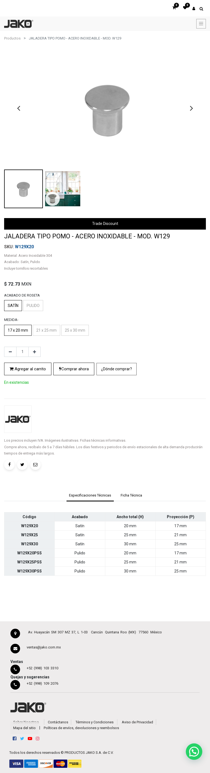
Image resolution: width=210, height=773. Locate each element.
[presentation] (18, 108)
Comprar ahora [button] (74, 368)
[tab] (90, 496)
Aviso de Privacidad (137, 722)
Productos (12, 38)
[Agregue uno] (34, 352)
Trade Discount (105, 223)
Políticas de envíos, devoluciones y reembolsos (81, 728)
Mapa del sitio (24, 728)
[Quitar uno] (10, 352)
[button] (116, 369)
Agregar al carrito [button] (28, 368)
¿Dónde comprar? (116, 369)
